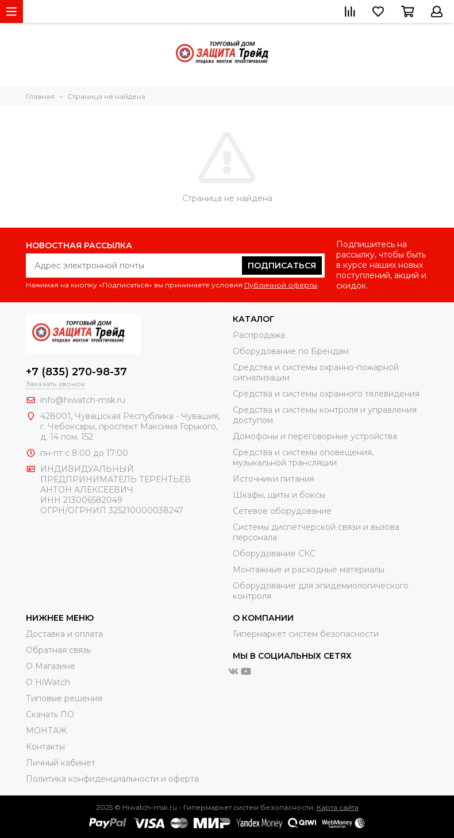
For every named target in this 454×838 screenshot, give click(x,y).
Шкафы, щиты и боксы (279, 495)
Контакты (45, 746)
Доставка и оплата (64, 634)
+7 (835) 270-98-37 (76, 372)
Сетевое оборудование (282, 511)
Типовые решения (64, 698)
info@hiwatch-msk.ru (82, 400)
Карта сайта (338, 807)
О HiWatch (48, 682)
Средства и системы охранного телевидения (326, 394)
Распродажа (259, 335)
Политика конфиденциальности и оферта (112, 779)
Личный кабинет (60, 763)
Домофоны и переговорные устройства (315, 436)
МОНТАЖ (46, 730)
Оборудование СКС (274, 553)
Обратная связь (58, 650)
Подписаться (282, 265)
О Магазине (50, 666)
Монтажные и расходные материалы (308, 569)
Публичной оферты (280, 284)
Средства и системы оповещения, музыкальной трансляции (303, 457)
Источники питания (273, 479)
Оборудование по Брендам (291, 351)
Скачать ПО (50, 714)
